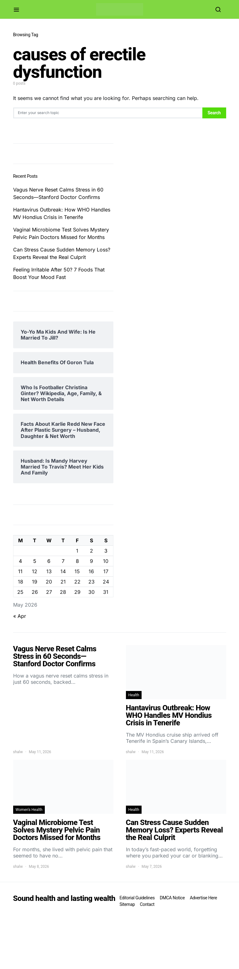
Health (133, 695)
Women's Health (29, 809)
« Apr (19, 616)
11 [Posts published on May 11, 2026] (20, 571)
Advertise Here (203, 897)
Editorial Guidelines (137, 897)
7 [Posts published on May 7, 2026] (63, 561)
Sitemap (127, 904)
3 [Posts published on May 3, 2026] (105, 551)
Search (214, 112)
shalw (18, 752)
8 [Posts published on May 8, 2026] (77, 561)
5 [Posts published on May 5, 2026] (34, 561)
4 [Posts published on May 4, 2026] (20, 561)
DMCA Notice (172, 897)
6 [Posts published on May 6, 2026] (48, 561)
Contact (147, 904)
